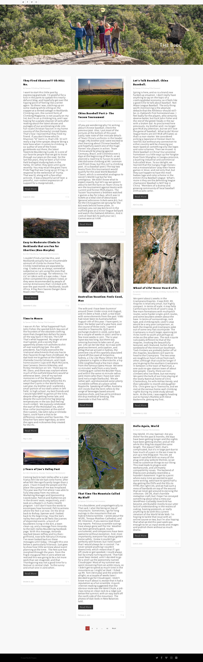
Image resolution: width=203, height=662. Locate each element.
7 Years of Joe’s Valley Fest (41, 469)
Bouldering (34, 254)
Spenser (28, 88)
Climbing (36, 88)
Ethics (35, 322)
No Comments (45, 88)
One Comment (155, 88)
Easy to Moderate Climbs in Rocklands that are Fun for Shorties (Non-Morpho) (41, 246)
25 (107, 628)
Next (114, 628)
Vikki (27, 254)
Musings (41, 322)
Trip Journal (43, 254)
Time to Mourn (33, 318)
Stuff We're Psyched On (104, 121)
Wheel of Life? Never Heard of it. (155, 288)
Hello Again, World (146, 426)
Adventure (91, 121)
